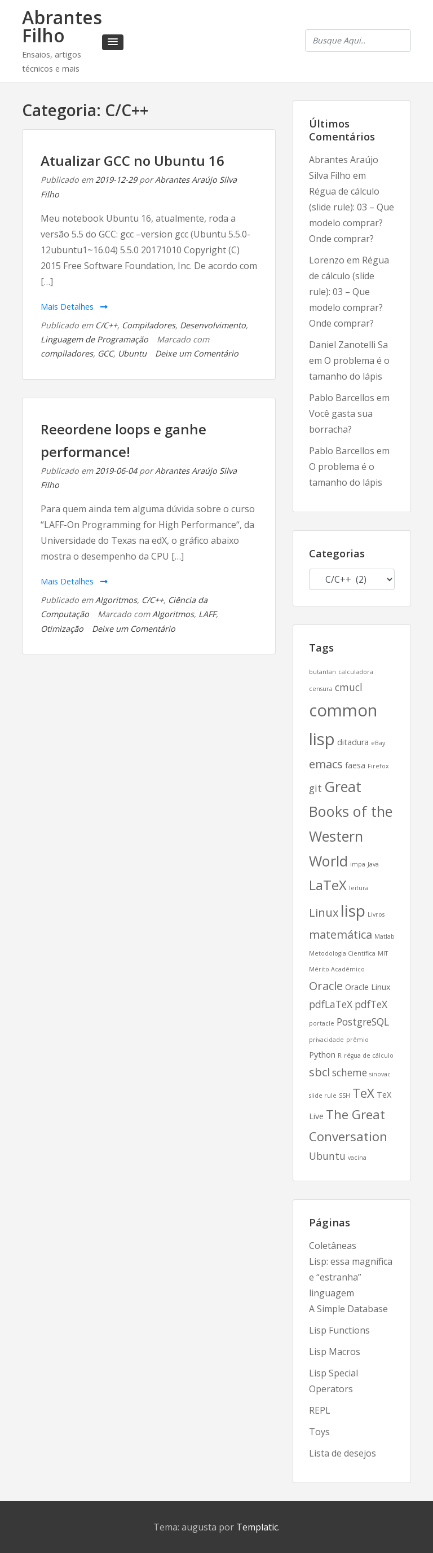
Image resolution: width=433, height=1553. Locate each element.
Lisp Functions (339, 1330)
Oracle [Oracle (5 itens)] (326, 985)
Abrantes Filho (62, 26)
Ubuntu (132, 353)
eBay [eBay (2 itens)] (378, 743)
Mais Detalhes (74, 306)
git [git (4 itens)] (315, 788)
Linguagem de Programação (94, 339)
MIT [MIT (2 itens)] (383, 953)
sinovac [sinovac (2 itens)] (380, 1074)
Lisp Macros (334, 1351)
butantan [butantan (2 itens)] (322, 672)
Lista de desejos (342, 1453)
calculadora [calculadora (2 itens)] (355, 672)
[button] (112, 42)
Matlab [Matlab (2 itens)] (384, 936)
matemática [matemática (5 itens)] (340, 934)
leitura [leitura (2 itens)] (359, 888)
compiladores (67, 353)
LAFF (207, 614)
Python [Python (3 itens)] (322, 1054)
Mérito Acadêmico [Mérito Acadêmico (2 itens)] (337, 969)
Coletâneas (332, 1245)
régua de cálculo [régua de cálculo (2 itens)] (369, 1055)
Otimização (62, 628)
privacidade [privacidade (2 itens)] (326, 1040)
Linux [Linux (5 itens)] (323, 912)
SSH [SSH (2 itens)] (344, 1095)
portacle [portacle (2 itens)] (321, 1023)
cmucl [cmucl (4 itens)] (349, 687)
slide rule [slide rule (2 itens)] (323, 1095)
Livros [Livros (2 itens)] (376, 914)
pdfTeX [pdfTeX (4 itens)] (371, 1004)
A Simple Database (348, 1309)
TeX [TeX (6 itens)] (363, 1092)
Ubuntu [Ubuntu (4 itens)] (327, 1156)
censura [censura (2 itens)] (321, 689)
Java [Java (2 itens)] (373, 864)
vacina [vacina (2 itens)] (357, 1158)
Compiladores (148, 325)
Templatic (257, 1527)
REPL (319, 1410)
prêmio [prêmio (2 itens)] (357, 1040)
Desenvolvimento (213, 325)
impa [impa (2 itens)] (357, 864)
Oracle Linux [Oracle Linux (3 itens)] (368, 987)
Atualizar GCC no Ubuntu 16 (132, 160)
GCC (105, 353)
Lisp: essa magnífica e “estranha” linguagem (350, 1277)
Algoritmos (116, 600)
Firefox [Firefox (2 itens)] (378, 766)
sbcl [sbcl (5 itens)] (319, 1072)
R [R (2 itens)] (340, 1055)
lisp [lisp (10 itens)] (353, 910)
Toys (319, 1432)
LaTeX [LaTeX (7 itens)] (328, 885)
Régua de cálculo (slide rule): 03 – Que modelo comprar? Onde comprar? (349, 291)
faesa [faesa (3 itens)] (355, 765)
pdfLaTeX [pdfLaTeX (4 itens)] (330, 1004)
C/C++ (106, 325)
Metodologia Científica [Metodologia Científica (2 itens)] (342, 953)
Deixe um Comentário (196, 353)
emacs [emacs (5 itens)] (326, 764)
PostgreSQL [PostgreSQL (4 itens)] (363, 1021)
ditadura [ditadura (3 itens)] (353, 742)
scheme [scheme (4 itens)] (349, 1072)
